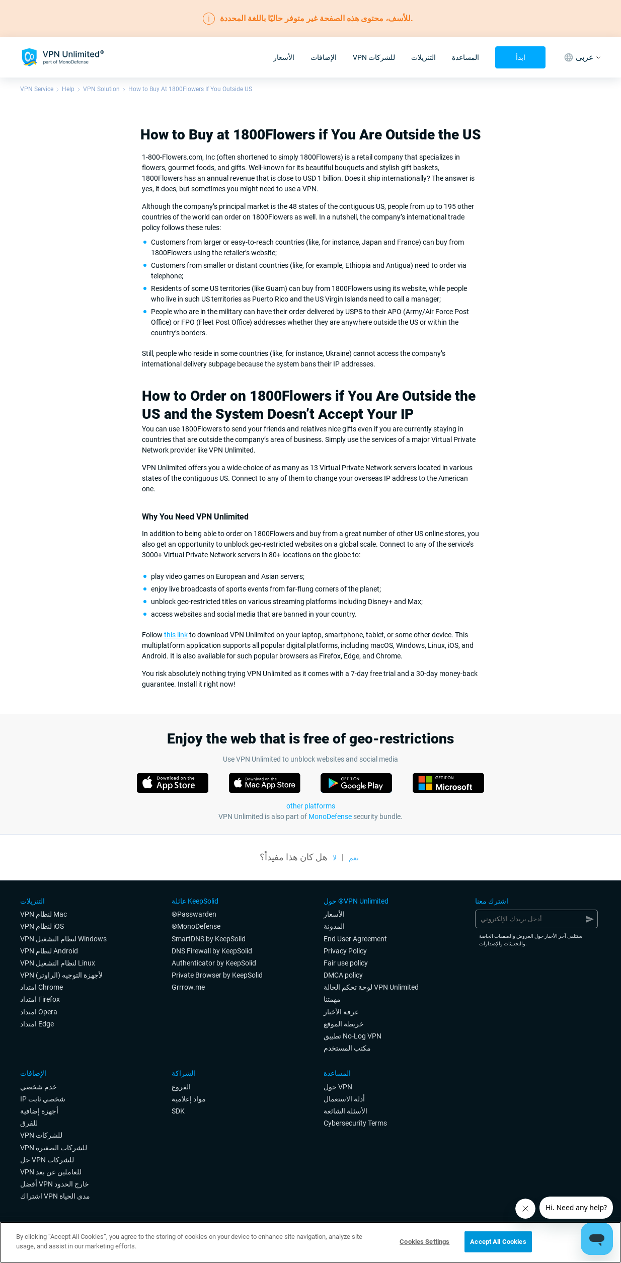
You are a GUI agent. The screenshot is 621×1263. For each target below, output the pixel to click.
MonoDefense (330, 816)
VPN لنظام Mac (43, 914)
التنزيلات (423, 57)
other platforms (310, 806)
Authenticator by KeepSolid (214, 963)
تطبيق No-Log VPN (352, 1036)
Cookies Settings (424, 1241)
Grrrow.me (188, 987)
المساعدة (465, 57)
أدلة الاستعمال (344, 1099)
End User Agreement (355, 939)
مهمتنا (332, 999)
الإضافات (323, 57)
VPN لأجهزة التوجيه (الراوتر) (61, 975)
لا (335, 858)
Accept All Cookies (498, 1241)
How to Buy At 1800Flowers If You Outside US (190, 89)
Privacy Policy (345, 951)
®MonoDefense (196, 926)
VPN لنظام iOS (42, 926)
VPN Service (36, 89)
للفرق (29, 1123)
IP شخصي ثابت (42, 1099)
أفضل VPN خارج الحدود (54, 1184)
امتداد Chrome (41, 987)
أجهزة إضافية (39, 1111)
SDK (178, 1111)
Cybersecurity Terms (355, 1123)
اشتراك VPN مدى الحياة (55, 1196)
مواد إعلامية (189, 1099)
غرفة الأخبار (341, 1012)
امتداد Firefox (40, 999)
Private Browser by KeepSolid (217, 975)
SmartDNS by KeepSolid (209, 939)
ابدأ (520, 57)
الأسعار (283, 57)
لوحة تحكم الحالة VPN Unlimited (371, 987)
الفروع (181, 1087)
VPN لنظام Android (49, 951)
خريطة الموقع (344, 1024)
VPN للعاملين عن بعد (51, 1172)
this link (176, 635)
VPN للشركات (374, 57)
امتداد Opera (38, 1012)
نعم (354, 858)
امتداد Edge (37, 1024)
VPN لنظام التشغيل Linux (57, 963)
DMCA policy (343, 975)
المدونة (334, 926)
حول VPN (338, 1087)
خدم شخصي (38, 1087)
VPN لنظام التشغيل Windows (63, 939)
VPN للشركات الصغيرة (53, 1148)
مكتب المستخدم (347, 1048)
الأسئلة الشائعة (345, 1111)
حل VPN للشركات (47, 1160)
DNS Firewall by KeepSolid (212, 951)
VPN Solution (101, 89)
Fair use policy (346, 963)
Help (68, 89)
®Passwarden (194, 914)
